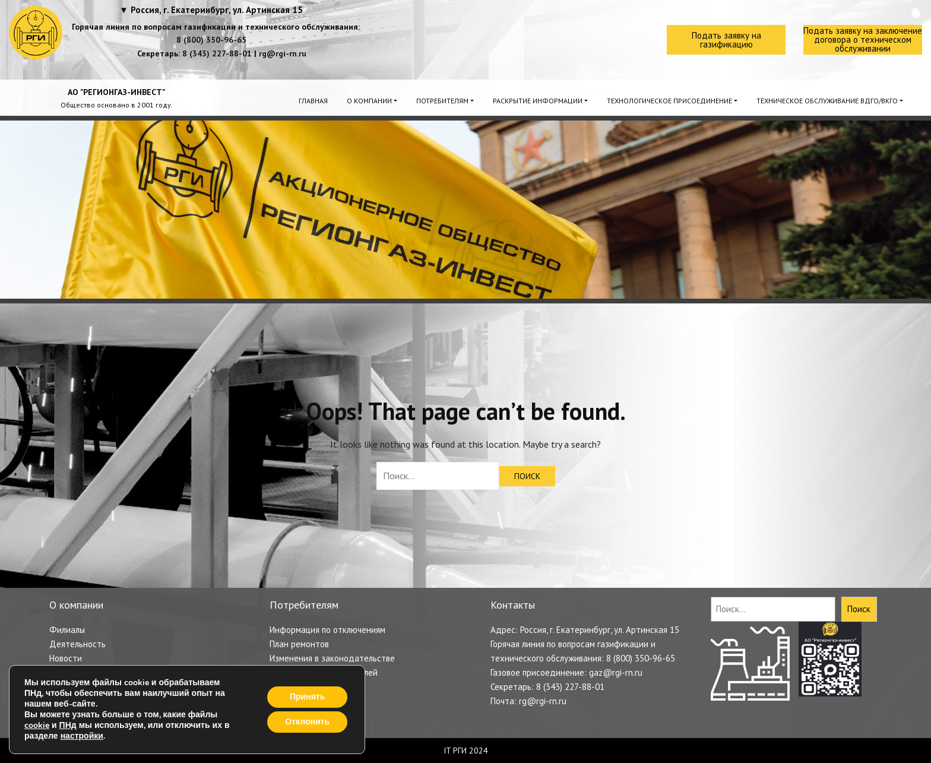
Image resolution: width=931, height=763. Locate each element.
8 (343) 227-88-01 (217, 53)
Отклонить (307, 721)
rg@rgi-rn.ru (282, 53)
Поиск (858, 609)
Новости (65, 658)
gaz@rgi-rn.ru (615, 672)
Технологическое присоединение (669, 100)
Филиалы (67, 629)
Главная (313, 100)
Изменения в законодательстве (332, 658)
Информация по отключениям (327, 629)
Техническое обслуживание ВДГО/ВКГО (827, 100)
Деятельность (77, 644)
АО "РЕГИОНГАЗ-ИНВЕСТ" (116, 92)
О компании (369, 100)
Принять (307, 696)
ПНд (68, 725)
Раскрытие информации (537, 100)
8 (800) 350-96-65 (211, 39)
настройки (82, 736)
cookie (36, 725)
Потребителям (442, 100)
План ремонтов (299, 644)
